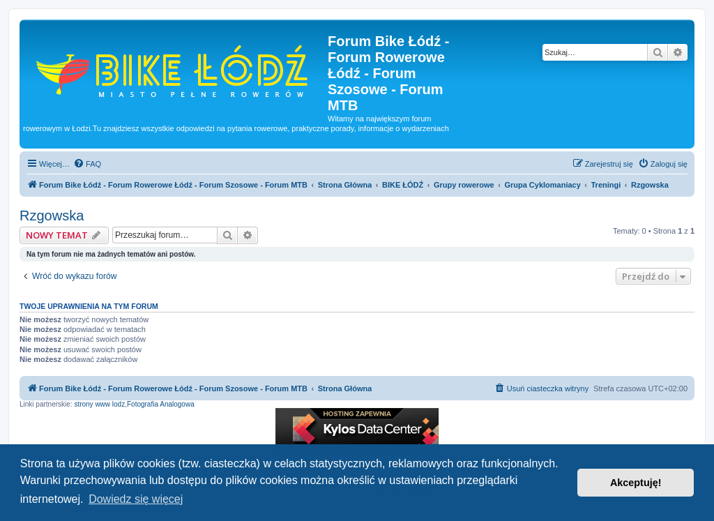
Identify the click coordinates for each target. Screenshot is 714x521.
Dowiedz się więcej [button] (136, 499)
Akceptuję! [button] (636, 482)
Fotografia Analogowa (161, 404)
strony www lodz (99, 404)
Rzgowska (52, 215)
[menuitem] (87, 164)
